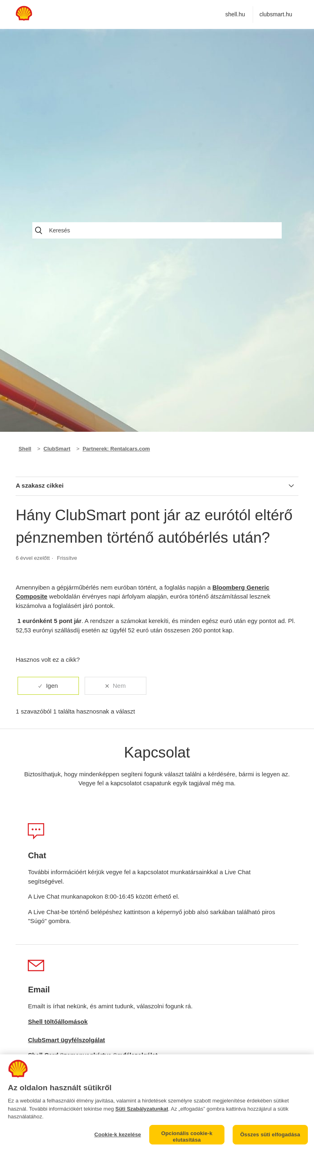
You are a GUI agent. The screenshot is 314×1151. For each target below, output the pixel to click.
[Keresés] (157, 230)
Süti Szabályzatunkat (141, 1109)
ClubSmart (56, 449)
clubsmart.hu (275, 14)
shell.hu (235, 14)
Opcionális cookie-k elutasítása (186, 1136)
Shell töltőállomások (57, 1021)
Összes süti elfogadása (270, 1134)
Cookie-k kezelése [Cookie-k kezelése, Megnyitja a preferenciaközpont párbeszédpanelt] (117, 1134)
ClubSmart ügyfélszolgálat (66, 1039)
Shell (24, 449)
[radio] (48, 686)
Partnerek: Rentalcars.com (116, 449)
